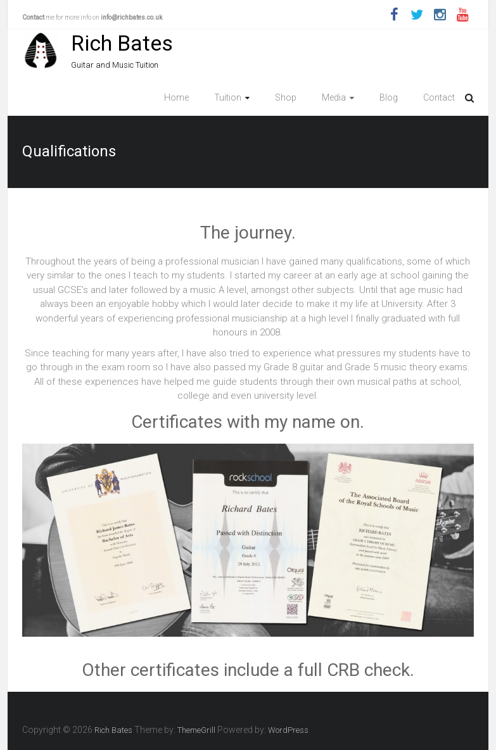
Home (176, 97)
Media (334, 97)
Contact (439, 97)
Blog (388, 97)
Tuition (227, 97)
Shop (285, 97)
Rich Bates (122, 43)
